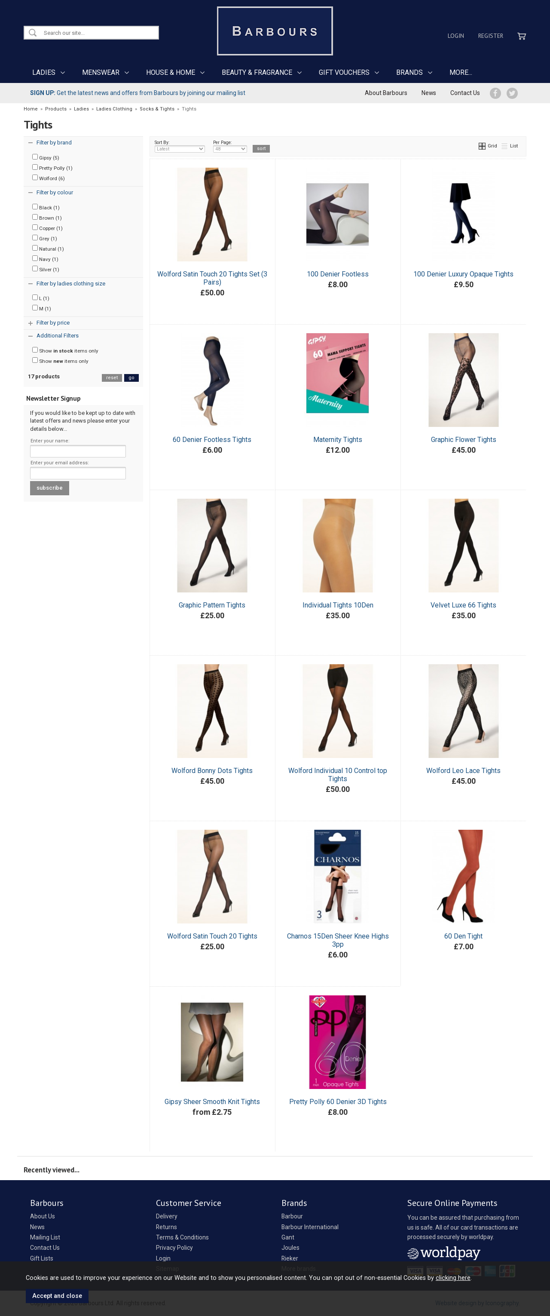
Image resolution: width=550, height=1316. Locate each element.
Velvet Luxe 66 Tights (463, 605)
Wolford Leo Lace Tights (463, 771)
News (429, 92)
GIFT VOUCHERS (344, 72)
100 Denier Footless (338, 274)
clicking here (453, 1277)
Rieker (289, 1258)
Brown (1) (47, 217)
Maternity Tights (337, 440)
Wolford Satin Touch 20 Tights (212, 936)
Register (490, 36)
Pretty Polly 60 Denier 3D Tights (338, 1102)
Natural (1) (48, 248)
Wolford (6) (48, 178)
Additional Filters (58, 335)
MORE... (460, 72)
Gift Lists (41, 1258)
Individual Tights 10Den (337, 605)
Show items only (65, 350)
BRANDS (409, 72)
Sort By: (180, 146)
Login (456, 36)
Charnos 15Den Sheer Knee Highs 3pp (338, 940)
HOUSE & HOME (170, 72)
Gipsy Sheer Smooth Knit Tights (212, 1102)
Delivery (166, 1216)
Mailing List (45, 1237)
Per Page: (230, 146)
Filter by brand (54, 142)
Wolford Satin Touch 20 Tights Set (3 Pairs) (212, 278)
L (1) (40, 297)
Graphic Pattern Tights (212, 605)
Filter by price (53, 322)
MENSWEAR (100, 72)
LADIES (43, 72)
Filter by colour (55, 192)
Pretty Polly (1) (52, 167)
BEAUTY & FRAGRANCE (257, 72)
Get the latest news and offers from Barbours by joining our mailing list (137, 92)
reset (112, 377)
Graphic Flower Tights (463, 440)
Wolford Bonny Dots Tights (212, 771)
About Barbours (386, 92)
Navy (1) (45, 258)
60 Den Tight (463, 936)
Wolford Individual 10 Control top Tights (337, 775)
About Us (42, 1216)
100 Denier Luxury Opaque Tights (463, 274)
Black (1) (46, 207)
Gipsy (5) (45, 157)
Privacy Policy (174, 1247)
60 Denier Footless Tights (212, 440)
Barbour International (310, 1227)
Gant (287, 1237)
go (131, 377)
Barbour (292, 1216)
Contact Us (465, 92)
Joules (290, 1247)
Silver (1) (45, 269)
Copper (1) (47, 227)
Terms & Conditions (182, 1237)
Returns (166, 1227)
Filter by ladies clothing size (71, 283)
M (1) (41, 308)
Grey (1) (44, 238)
